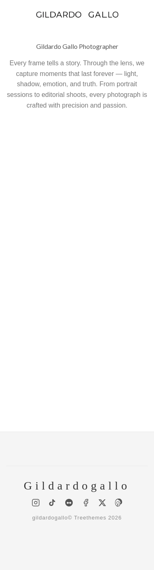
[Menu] (11, 14)
